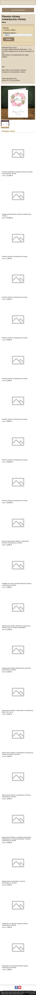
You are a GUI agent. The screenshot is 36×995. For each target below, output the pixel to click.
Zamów (8, 39)
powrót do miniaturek (18, 10)
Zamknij (32, 993)
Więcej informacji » (18, 994)
